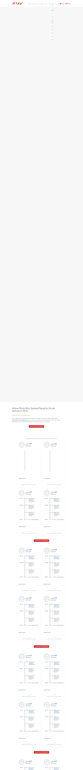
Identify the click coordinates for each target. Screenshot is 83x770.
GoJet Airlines (35, 515)
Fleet (42, 5)
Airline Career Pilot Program (18, 420)
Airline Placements (38, 5)
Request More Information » (36, 426)
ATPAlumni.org (62, 5)
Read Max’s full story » (22, 476)
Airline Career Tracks (51, 5)
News (56, 5)
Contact (70, 5)
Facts (58, 5)
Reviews (33, 5)
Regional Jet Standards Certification (31, 498)
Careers (66, 5)
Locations (45, 5)
